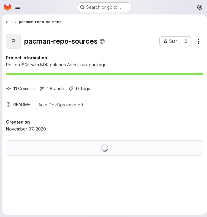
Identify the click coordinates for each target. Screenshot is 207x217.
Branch (52, 88)
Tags (79, 88)
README (18, 104)
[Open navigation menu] (18, 7)
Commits (20, 88)
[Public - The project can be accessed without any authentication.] (102, 41)
